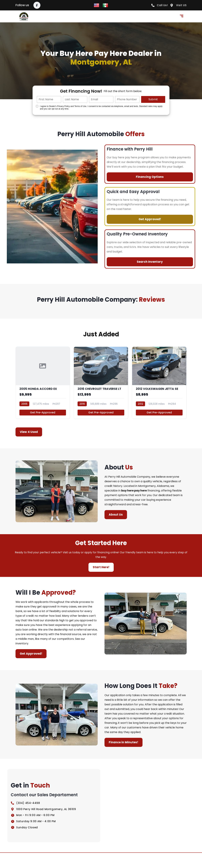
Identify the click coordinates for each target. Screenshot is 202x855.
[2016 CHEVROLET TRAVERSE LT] (101, 384)
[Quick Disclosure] (37, 106)
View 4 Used (29, 434)
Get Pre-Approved (42, 415)
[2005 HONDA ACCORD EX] (43, 384)
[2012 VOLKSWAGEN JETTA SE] (159, 384)
